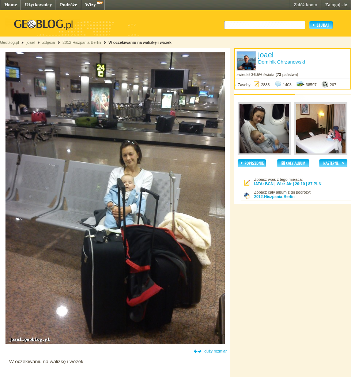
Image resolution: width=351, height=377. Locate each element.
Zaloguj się (336, 4)
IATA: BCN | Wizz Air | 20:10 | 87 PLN (287, 184)
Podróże (68, 4)
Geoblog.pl (9, 42)
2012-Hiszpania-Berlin (82, 42)
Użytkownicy (38, 4)
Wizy (90, 4)
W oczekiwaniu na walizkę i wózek (140, 42)
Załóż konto (305, 4)
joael (30, 42)
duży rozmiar (215, 351)
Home (10, 4)
